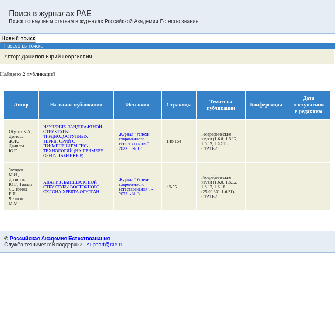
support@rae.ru (105, 245)
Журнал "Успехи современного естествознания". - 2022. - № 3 (136, 186)
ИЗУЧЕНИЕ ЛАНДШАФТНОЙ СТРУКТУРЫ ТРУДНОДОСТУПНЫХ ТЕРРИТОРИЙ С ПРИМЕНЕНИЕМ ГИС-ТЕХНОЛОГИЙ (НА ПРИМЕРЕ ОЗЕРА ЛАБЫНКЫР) (73, 141)
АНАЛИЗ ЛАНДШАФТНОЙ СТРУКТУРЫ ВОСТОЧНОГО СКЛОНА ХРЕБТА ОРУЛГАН (71, 187)
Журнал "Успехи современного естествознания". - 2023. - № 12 (136, 141)
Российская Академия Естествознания (60, 239)
